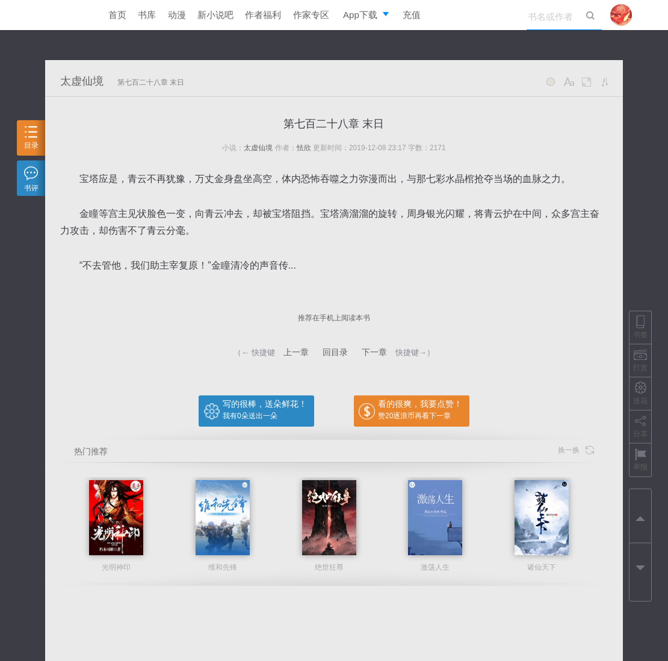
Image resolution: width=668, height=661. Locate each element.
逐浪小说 (66, 15)
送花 (640, 393)
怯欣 (304, 148)
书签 (640, 327)
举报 (640, 459)
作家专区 (311, 15)
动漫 (177, 15)
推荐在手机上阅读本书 (334, 318)
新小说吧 (215, 15)
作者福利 (263, 15)
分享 (640, 426)
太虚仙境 (82, 81)
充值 (412, 15)
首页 (117, 15)
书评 (31, 179)
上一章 (296, 352)
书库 (147, 15)
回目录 (335, 352)
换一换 (576, 450)
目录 (31, 138)
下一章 (374, 352)
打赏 (640, 360)
